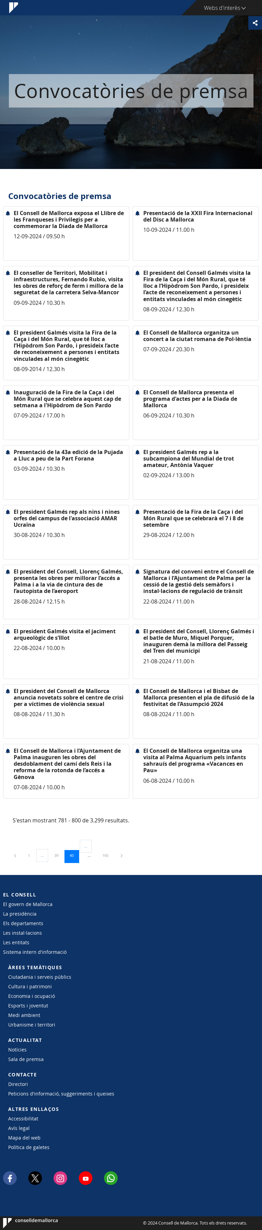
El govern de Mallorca (28, 904)
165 (108, 855)
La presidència (20, 913)
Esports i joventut (28, 1005)
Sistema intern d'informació (35, 952)
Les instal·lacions (22, 933)
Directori (18, 1084)
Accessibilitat (23, 1118)
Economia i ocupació (31, 996)
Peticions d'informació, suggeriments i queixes (61, 1093)
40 (74, 855)
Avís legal (19, 1128)
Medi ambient (24, 1015)
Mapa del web (24, 1137)
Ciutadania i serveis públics (39, 977)
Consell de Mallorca (23, 1223)
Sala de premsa (26, 1059)
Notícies (17, 1049)
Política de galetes (28, 1147)
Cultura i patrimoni (30, 986)
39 (58, 855)
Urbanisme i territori (31, 1024)
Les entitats (16, 942)
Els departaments (23, 923)
